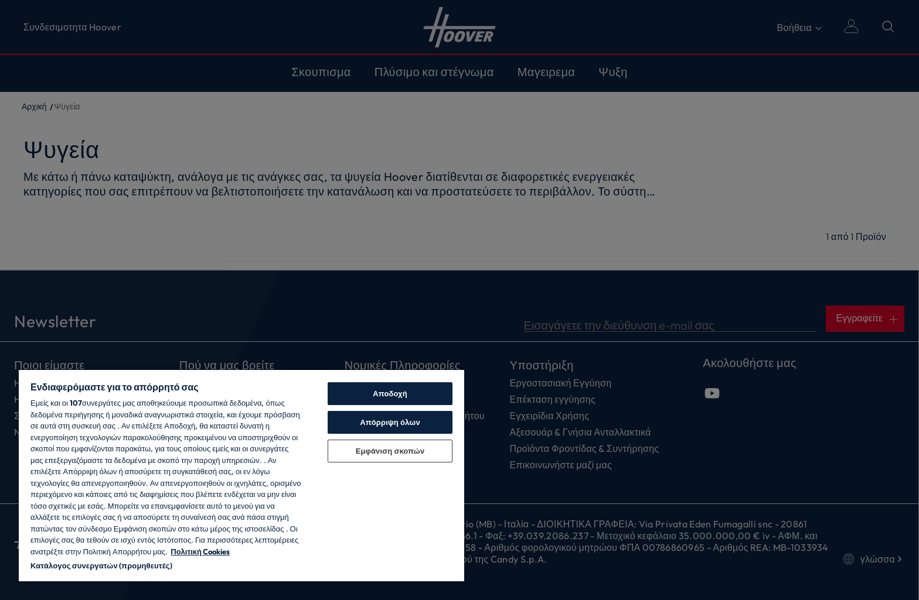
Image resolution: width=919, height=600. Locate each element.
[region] (241, 475)
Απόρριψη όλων (390, 422)
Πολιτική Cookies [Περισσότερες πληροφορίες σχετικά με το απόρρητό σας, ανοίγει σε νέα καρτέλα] (200, 551)
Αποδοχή (390, 393)
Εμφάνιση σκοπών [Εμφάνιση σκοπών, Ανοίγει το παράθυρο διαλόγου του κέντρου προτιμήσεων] (390, 450)
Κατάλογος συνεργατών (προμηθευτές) (101, 565)
